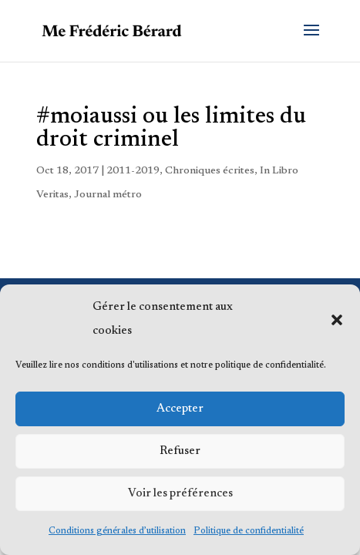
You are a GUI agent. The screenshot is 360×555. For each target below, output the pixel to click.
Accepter (180, 409)
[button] (337, 320)
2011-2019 (133, 171)
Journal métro (108, 195)
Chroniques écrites (209, 171)
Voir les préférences (180, 494)
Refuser (180, 451)
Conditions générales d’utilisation (117, 531)
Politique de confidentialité (248, 531)
